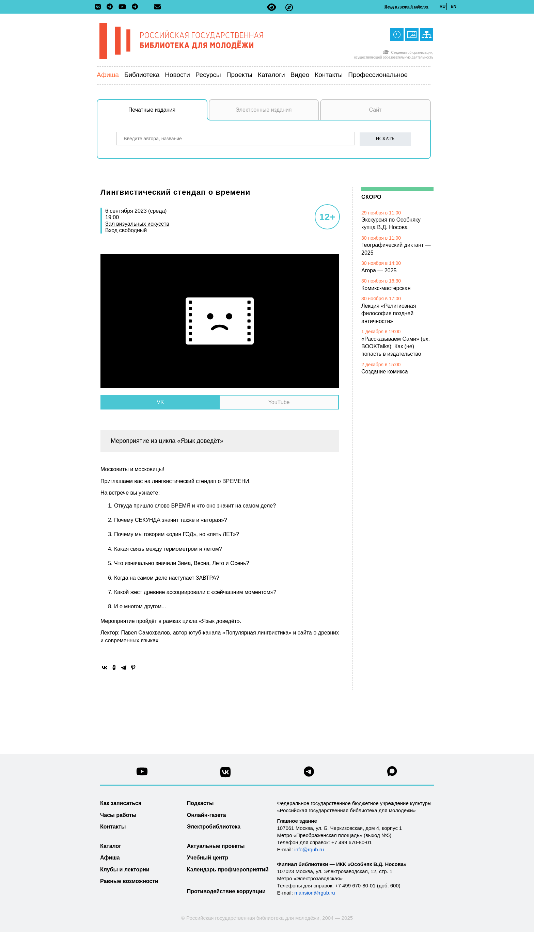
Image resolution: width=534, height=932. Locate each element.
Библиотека (141, 74)
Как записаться (120, 803)
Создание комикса (384, 371)
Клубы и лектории (125, 869)
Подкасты (200, 803)
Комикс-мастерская (385, 288)
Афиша (108, 74)
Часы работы (118, 815)
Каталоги (271, 74)
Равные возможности (129, 881)
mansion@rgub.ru (314, 893)
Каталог (110, 846)
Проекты (239, 74)
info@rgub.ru (309, 849)
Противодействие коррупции (226, 891)
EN (453, 6)
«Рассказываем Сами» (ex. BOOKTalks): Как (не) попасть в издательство (395, 346)
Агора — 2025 (378, 270)
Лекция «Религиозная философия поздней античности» (388, 313)
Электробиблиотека (213, 827)
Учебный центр (207, 858)
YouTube (279, 402)
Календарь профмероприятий (228, 869)
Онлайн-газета (206, 815)
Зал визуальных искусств (137, 224)
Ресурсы (208, 74)
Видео (300, 74)
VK (160, 402)
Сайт (375, 110)
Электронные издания (264, 110)
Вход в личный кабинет (406, 6)
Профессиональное (378, 74)
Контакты (329, 74)
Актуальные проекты (216, 846)
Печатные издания (167, 113)
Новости (177, 74)
